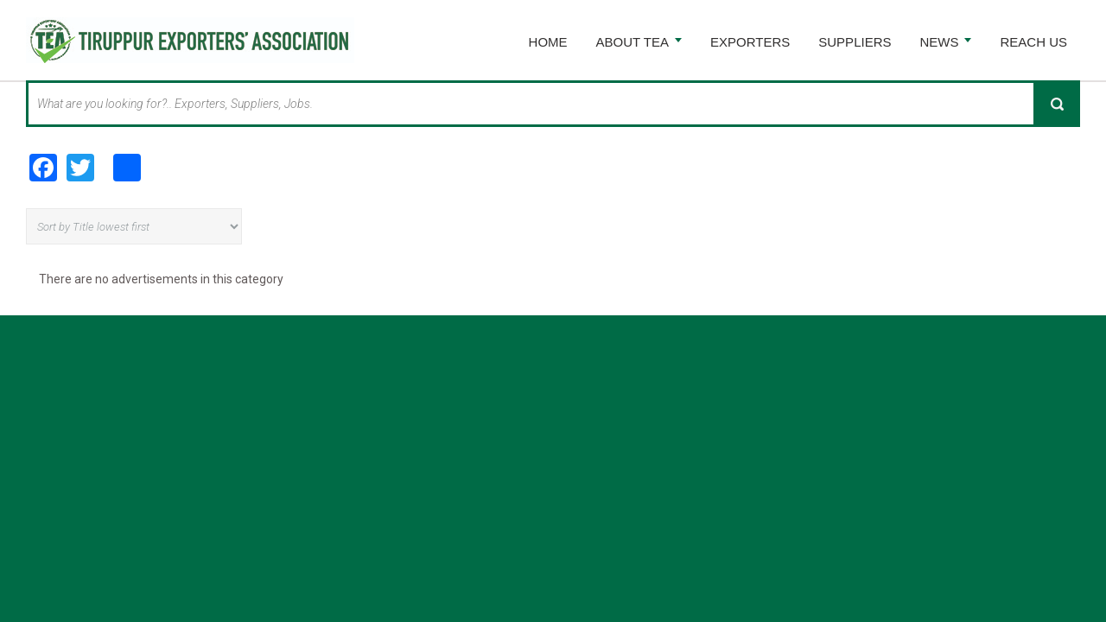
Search (1056, 103)
